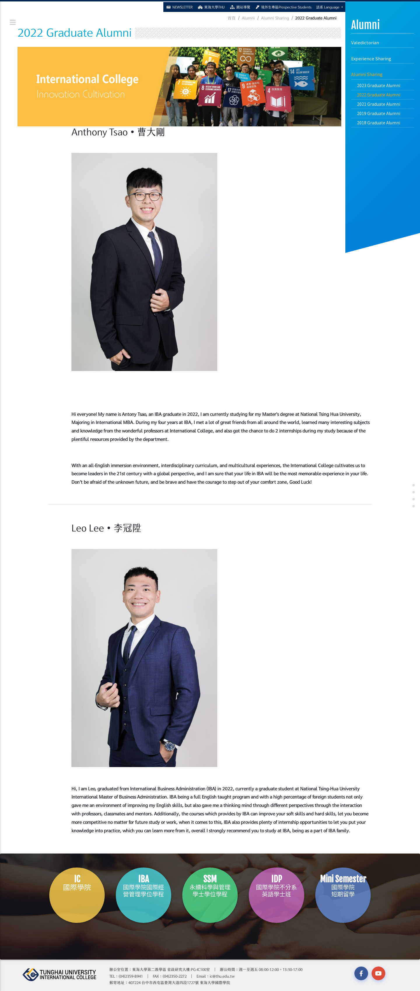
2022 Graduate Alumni (378, 95)
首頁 (232, 18)
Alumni (248, 18)
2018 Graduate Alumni (378, 123)
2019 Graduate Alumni (378, 113)
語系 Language (328, 6)
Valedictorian (365, 42)
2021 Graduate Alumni (378, 104)
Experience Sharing (371, 58)
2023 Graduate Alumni (378, 85)
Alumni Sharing (367, 74)
